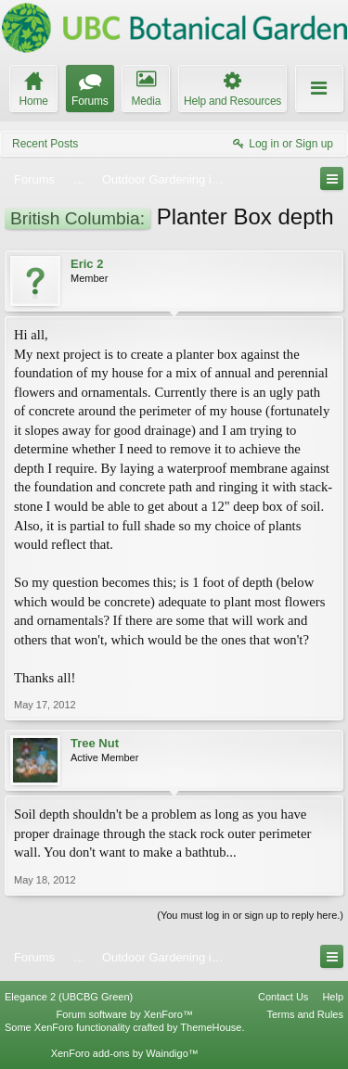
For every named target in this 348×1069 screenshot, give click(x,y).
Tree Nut (95, 743)
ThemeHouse (210, 1027)
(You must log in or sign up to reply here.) (250, 915)
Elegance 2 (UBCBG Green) (69, 996)
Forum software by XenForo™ (125, 1014)
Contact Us (283, 996)
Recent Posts (45, 143)
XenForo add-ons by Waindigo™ (125, 1053)
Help (332, 996)
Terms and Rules (304, 1014)
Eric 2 (87, 264)
